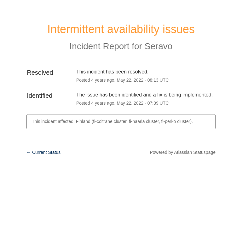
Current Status (43, 152)
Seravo (159, 46)
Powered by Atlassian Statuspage (183, 152)
